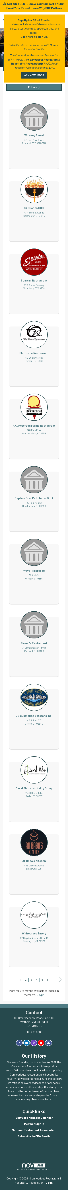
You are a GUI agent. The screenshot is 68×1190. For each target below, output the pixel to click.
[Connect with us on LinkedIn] (26, 1043)
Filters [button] (34, 87)
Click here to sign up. (34, 36)
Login (40, 994)
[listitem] (34, 132)
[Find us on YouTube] (41, 1043)
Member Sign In (34, 1123)
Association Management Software (34, 1166)
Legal (49, 1182)
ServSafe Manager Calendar (34, 1117)
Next (60, 980)
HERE (50, 67)
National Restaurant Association (34, 1130)
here (48, 1099)
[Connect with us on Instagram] (33, 1043)
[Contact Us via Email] (48, 1043)
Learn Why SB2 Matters (46, 8)
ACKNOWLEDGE (34, 75)
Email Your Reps (17, 8)
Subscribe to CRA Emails (34, 1136)
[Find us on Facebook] (19, 1043)
